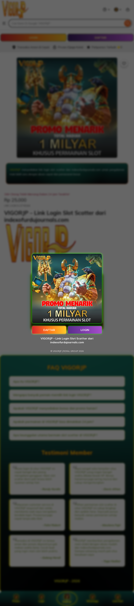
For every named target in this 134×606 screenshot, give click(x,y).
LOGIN (85, 330)
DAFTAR (49, 330)
